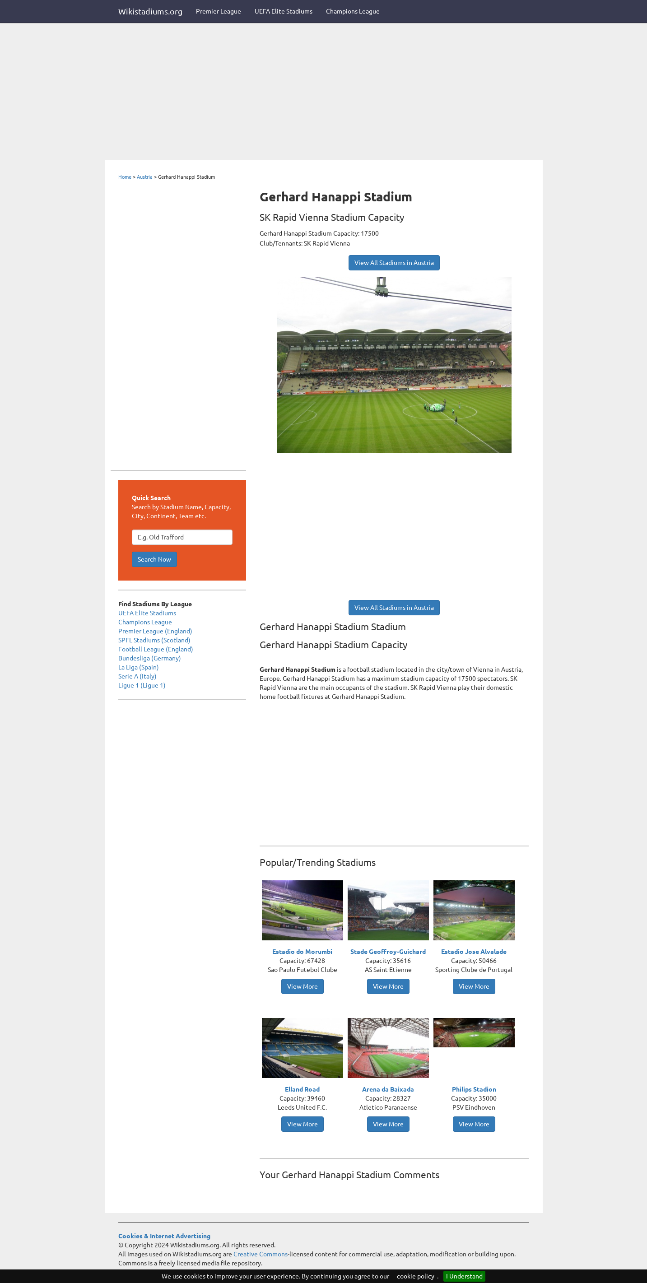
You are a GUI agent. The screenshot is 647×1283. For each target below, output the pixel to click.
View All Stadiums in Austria (394, 262)
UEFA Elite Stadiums (283, 11)
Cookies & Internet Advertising (164, 1236)
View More (302, 986)
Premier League (218, 11)
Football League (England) (155, 649)
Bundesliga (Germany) (149, 658)
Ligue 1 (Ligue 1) (142, 685)
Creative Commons (260, 1254)
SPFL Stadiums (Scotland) (154, 640)
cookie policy (415, 1276)
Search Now (154, 559)
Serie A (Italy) (137, 676)
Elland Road (302, 1089)
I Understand (464, 1276)
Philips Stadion (474, 1089)
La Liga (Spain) (138, 667)
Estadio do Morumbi (302, 951)
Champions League (353, 11)
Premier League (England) (155, 631)
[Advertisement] (323, 92)
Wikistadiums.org (150, 11)
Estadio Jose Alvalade (474, 951)
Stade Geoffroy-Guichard (388, 951)
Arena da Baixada (388, 1089)
